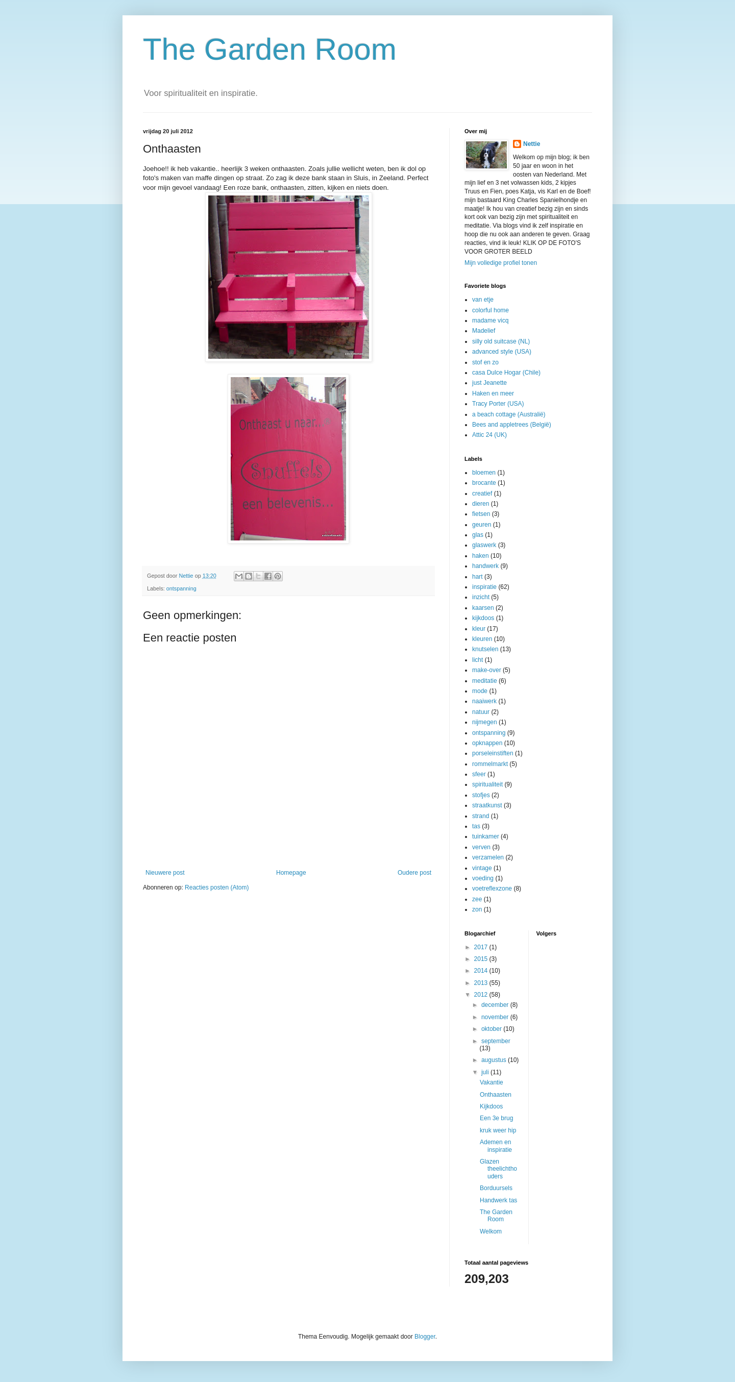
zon (477, 909)
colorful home (490, 310)
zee (477, 899)
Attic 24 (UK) (489, 434)
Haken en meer (493, 393)
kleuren (482, 639)
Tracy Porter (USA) (498, 403)
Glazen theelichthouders (498, 1169)
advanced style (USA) (501, 351)
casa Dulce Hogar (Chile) (506, 372)
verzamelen (488, 857)
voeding (483, 878)
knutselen (485, 649)
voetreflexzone (492, 888)
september (495, 1041)
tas (476, 826)
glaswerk (484, 545)
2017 (481, 947)
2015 (481, 959)
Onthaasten (495, 1094)
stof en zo (485, 362)
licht (477, 659)
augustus (494, 1060)
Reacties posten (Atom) (217, 887)
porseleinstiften (492, 753)
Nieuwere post (165, 872)
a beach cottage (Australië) (508, 414)
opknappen (487, 743)
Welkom (491, 1231)
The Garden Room (270, 49)
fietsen (481, 513)
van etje (483, 299)
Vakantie (491, 1082)
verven (481, 847)
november (495, 1017)
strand (480, 816)
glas (477, 534)
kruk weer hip (498, 1130)
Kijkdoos (491, 1106)
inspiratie (484, 586)
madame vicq (490, 320)
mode (479, 691)
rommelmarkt (490, 764)
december (495, 1004)
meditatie (484, 680)
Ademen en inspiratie (496, 1146)
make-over (486, 670)
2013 (481, 982)
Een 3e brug (496, 1118)
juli (486, 1072)
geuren (481, 524)
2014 (481, 970)
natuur (480, 711)
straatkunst (487, 805)
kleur (478, 628)
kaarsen (483, 607)
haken (480, 555)
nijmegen (484, 722)
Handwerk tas (498, 1200)
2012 (481, 994)
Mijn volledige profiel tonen (500, 262)
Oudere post (414, 872)
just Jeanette (489, 382)
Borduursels (496, 1188)
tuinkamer (485, 836)
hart (477, 576)
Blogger (424, 1336)
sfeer (479, 774)
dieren (480, 503)
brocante (484, 482)
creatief (482, 493)
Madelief (483, 330)
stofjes (481, 795)
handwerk (485, 566)
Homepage (291, 872)
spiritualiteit (487, 784)
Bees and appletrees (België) (511, 424)
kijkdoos (483, 618)
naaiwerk (484, 701)
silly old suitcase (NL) (501, 341)
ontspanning (181, 588)
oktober (492, 1028)
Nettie (531, 143)
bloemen (484, 472)
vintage (482, 868)
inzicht (480, 597)
